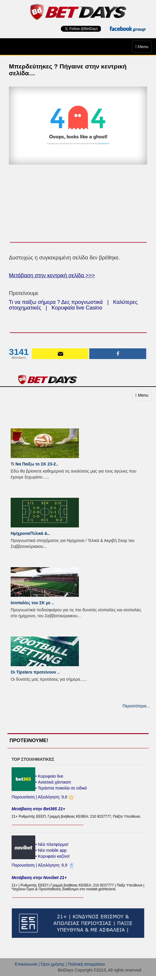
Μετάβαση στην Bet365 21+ (38, 808)
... (47, 477)
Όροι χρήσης (52, 964)
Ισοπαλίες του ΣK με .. (32, 602)
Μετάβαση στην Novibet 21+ (39, 877)
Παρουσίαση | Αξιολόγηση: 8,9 (40, 865)
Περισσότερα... (136, 706)
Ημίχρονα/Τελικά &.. (30, 533)
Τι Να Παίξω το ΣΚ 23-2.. (34, 464)
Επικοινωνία (26, 964)
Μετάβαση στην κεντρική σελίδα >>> (52, 275)
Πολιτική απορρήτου (86, 964)
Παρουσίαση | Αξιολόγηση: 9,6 (40, 797)
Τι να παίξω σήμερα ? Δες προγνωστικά (56, 302)
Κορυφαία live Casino (77, 308)
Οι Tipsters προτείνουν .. (35, 672)
